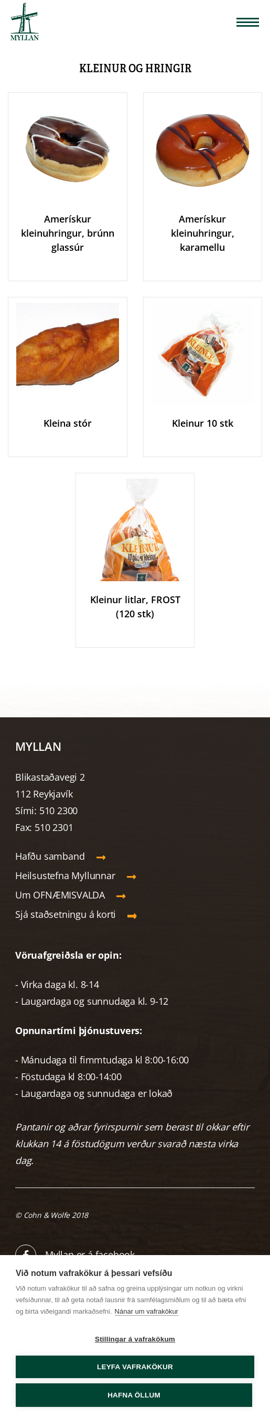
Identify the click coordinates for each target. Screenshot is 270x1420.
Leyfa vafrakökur (135, 1367)
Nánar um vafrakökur (146, 1311)
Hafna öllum (133, 1395)
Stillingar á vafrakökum (135, 1339)
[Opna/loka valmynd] (247, 22)
